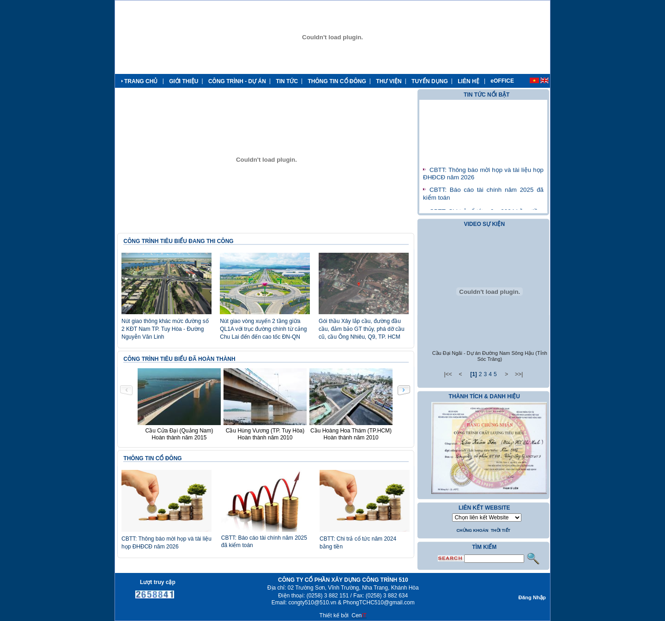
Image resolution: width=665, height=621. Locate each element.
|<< (448, 374)
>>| (519, 374)
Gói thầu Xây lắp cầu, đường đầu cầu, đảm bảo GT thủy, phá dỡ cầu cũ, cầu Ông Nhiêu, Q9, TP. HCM (362, 329)
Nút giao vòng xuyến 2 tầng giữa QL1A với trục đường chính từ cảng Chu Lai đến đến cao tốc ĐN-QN (263, 329)
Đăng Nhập (532, 597)
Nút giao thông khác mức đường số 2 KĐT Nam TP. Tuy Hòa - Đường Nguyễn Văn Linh (165, 329)
